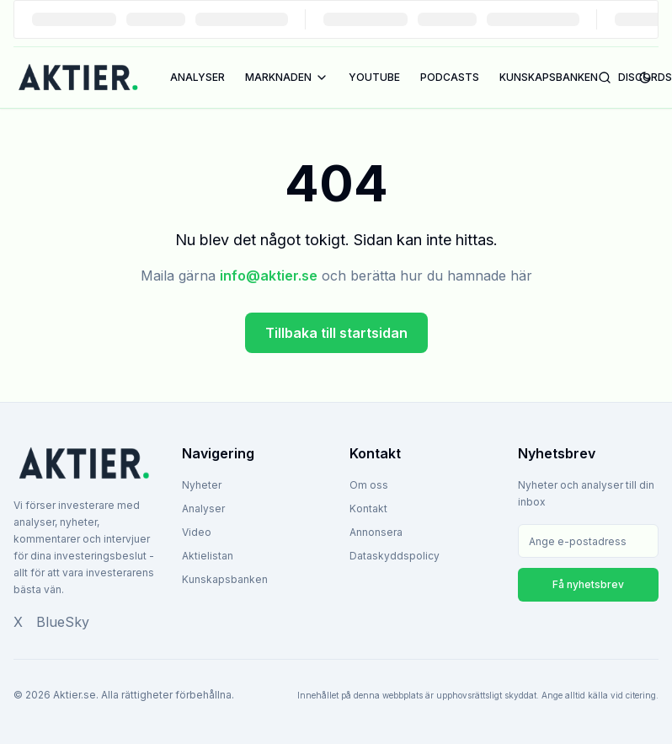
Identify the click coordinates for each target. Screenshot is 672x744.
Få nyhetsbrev (588, 584)
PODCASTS (449, 77)
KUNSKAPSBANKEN (548, 77)
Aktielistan (207, 555)
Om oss (368, 485)
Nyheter (201, 485)
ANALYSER (197, 77)
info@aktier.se (268, 275)
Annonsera (376, 532)
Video (196, 532)
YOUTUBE (374, 77)
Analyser (203, 508)
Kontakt (368, 508)
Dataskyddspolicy (394, 555)
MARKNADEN (286, 77)
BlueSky (62, 621)
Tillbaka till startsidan (336, 332)
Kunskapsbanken (225, 579)
